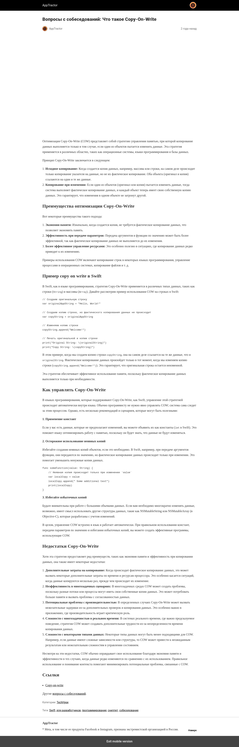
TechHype (63, 702)
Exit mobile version (119, 741)
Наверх (192, 730)
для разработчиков (69, 710)
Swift (52, 710)
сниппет (113, 710)
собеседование (129, 710)
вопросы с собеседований (69, 693)
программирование (94, 710)
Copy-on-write (54, 685)
